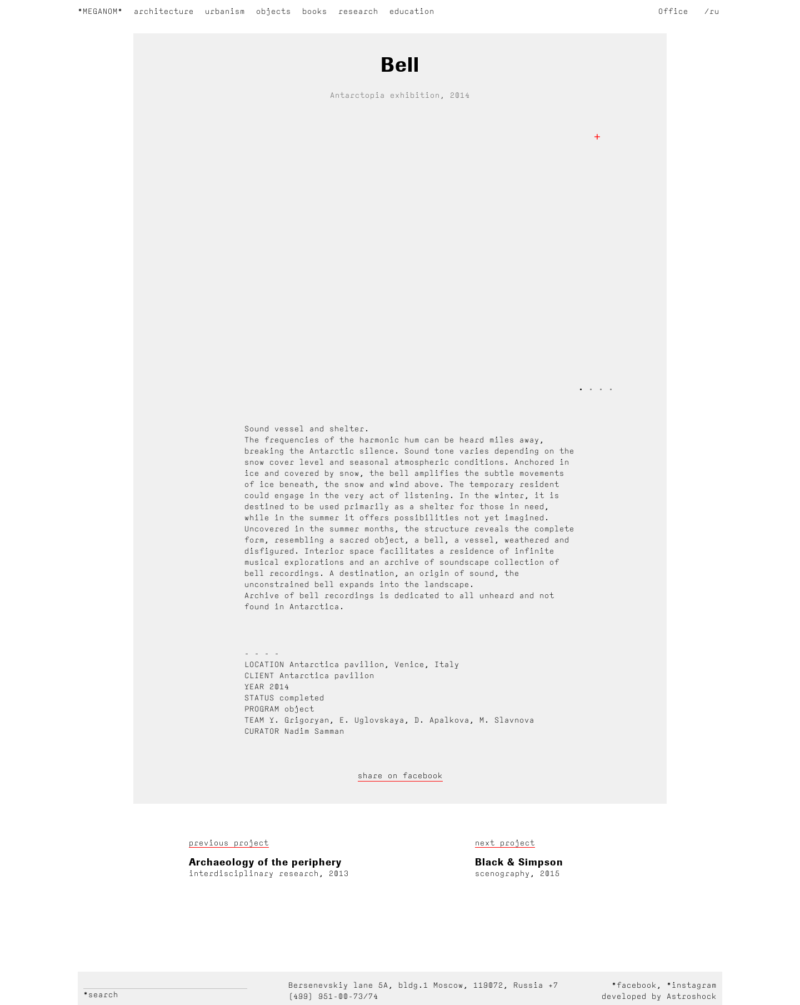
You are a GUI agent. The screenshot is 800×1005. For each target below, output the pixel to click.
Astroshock (692, 996)
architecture (164, 11)
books (314, 11)
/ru (711, 11)
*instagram (692, 985)
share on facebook (400, 775)
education (411, 11)
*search (100, 994)
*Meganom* (100, 11)
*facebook (634, 985)
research (358, 11)
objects (273, 11)
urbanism (225, 11)
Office (673, 11)
